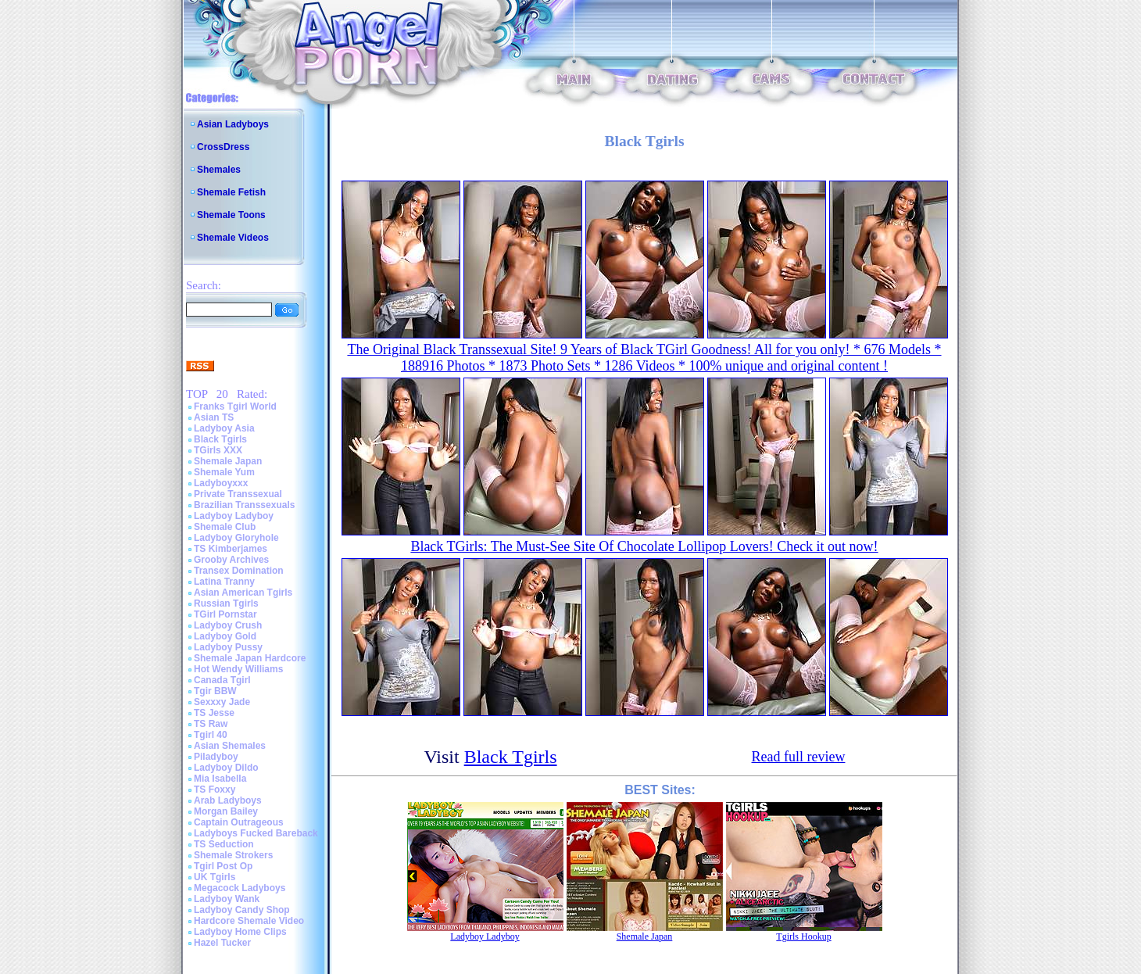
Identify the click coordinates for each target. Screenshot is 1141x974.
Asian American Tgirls (243, 592)
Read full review (799, 757)
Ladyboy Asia (224, 428)
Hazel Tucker (222, 942)
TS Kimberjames (230, 548)
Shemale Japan (228, 461)
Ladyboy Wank (226, 898)
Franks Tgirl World (235, 406)
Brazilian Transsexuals (244, 505)
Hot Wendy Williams (238, 669)
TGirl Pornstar (225, 614)
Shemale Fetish (231, 192)
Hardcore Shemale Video (249, 920)
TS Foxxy (214, 789)
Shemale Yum (224, 472)
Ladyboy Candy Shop (242, 909)
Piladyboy (216, 756)
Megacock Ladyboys (239, 888)
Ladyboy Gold (225, 636)
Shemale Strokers (233, 855)
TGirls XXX (218, 450)
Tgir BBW (215, 691)
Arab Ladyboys (228, 800)
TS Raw (210, 723)
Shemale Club (225, 526)
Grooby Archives (231, 559)
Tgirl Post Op (223, 866)
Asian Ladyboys (233, 124)
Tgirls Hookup (803, 936)
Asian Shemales (230, 745)
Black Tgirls (220, 439)
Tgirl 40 (210, 734)
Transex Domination (239, 570)
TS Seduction (224, 844)
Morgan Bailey (226, 811)
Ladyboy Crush (228, 625)
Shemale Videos (233, 237)
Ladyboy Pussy (228, 647)
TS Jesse (214, 712)
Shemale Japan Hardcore (250, 658)
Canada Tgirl (222, 680)
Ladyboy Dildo (226, 767)
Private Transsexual (238, 494)
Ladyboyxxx (221, 483)
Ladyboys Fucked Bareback (256, 833)
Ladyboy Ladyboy (234, 515)
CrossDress (223, 146)
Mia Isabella (220, 778)
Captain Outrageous (239, 822)
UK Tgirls (214, 877)
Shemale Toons (231, 214)
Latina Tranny (224, 581)
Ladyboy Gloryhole (236, 537)
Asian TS (214, 417)
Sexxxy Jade (222, 701)
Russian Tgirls (226, 603)
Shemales (219, 169)
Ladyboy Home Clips (240, 931)
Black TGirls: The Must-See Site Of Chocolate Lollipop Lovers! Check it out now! (644, 546)
